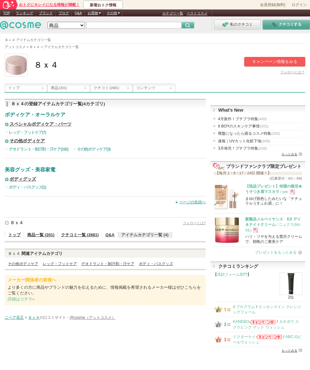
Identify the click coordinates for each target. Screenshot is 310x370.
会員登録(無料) (272, 5)
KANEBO (241, 321)
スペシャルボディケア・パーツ (40, 124)
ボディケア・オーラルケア (35, 114)
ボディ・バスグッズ (156, 264)
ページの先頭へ (192, 202)
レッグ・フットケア (60, 264)
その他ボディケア (27, 141)
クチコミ (106, 88)
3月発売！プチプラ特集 (242, 148)
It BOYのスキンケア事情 (243, 126)
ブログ (64, 13)
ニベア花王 (14, 317)
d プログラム (244, 307)
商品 (59, 88)
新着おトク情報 (103, 5)
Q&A (78, 13)
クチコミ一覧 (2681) (80, 234)
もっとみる (289, 154)
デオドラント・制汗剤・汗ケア (107, 264)
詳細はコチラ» (21, 299)
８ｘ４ (16, 222)
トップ (14, 88)
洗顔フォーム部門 (232, 274)
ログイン (299, 5)
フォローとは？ (292, 72)
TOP (6, 13)
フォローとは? (194, 223)
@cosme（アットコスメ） (92, 317)
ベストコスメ (197, 13)
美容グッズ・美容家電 (30, 169)
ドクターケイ (244, 337)
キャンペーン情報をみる (274, 61)
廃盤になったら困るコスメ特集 (249, 133)
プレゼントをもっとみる (276, 252)
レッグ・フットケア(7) (27, 132)
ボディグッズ (22, 179)
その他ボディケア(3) (93, 149)
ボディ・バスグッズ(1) (27, 187)
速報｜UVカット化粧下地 (244, 141)
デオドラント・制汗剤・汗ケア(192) (38, 149)
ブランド (46, 13)
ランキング (24, 13)
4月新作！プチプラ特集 (242, 119)
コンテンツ (145, 88)
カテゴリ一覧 (172, 13)
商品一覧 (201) (40, 234)
